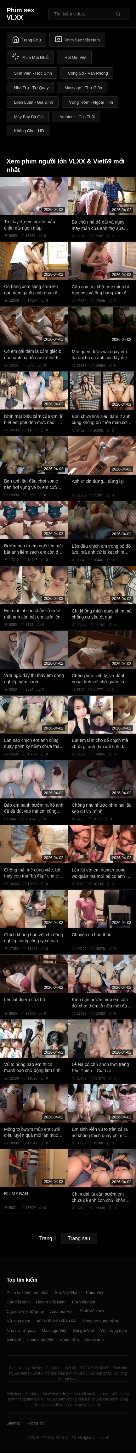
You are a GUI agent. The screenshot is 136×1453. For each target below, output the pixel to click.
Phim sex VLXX (20, 14)
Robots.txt (34, 1423)
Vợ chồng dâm (113, 1330)
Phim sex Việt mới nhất (27, 1292)
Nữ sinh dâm (18, 1321)
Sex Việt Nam (67, 1292)
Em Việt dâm (83, 1302)
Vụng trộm (69, 1340)
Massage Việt (54, 1330)
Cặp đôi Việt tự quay (25, 1311)
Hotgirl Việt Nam (50, 1302)
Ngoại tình (94, 1340)
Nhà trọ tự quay (21, 1330)
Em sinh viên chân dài (56, 1320)
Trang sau (79, 1238)
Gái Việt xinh (18, 1302)
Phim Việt (94, 1292)
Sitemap (13, 1423)
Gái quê (14, 1339)
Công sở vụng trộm (100, 1321)
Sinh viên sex (92, 1310)
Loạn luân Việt (40, 1340)
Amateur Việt (62, 1311)
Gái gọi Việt (83, 1330)
